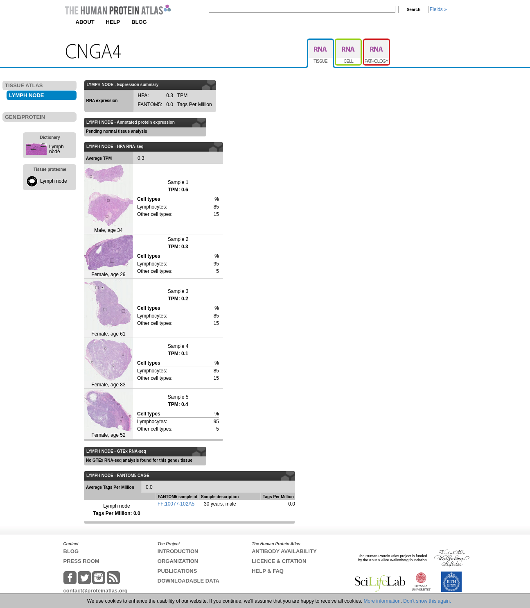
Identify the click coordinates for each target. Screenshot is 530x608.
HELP (113, 22)
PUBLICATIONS (177, 571)
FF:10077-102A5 (176, 504)
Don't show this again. (427, 601)
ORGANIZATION (178, 561)
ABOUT (85, 22)
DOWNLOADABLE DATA (188, 581)
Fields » (438, 9)
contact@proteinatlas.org (95, 591)
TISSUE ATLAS (24, 85)
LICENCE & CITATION (279, 561)
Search (413, 9)
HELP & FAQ (268, 571)
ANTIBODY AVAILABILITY (284, 551)
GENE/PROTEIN (25, 117)
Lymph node (56, 149)
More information (382, 601)
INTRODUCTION (178, 551)
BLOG (139, 22)
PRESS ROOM (81, 561)
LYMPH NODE (26, 95)
